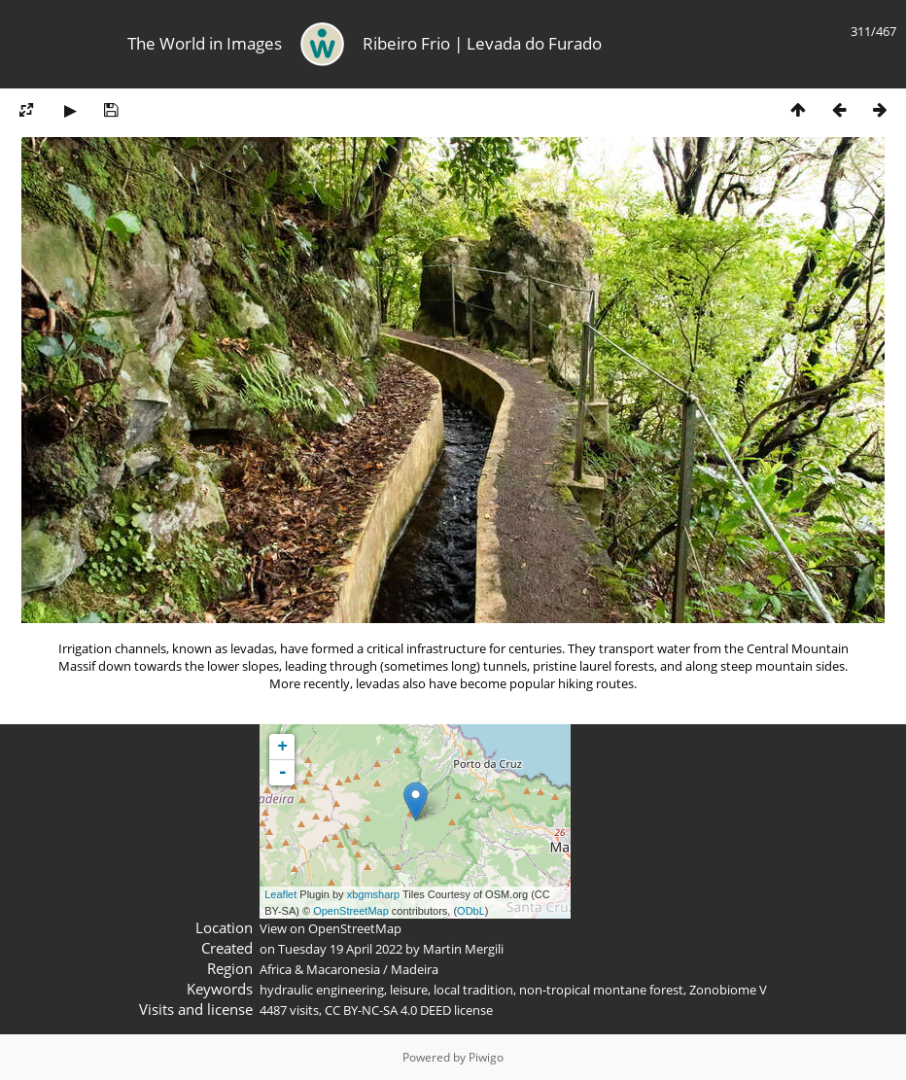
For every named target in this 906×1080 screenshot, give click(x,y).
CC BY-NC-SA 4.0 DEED (388, 1010)
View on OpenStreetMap (330, 928)
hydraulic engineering (322, 989)
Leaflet (280, 894)
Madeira (414, 969)
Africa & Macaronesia (320, 969)
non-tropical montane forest (601, 989)
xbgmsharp (373, 894)
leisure (409, 989)
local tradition (473, 989)
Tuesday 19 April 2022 (340, 949)
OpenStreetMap (351, 911)
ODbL (471, 911)
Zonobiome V (728, 989)
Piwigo (486, 1057)
